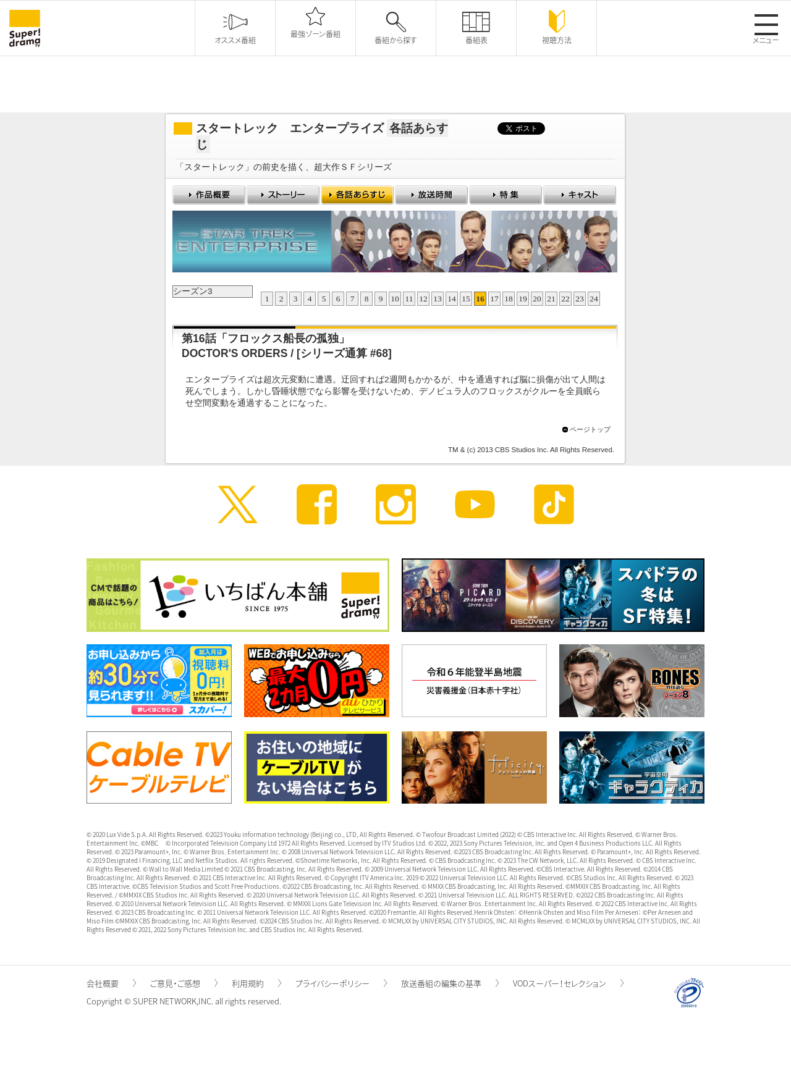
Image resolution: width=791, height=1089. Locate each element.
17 (494, 298)
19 (522, 298)
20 (537, 298)
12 (423, 298)
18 (508, 298)
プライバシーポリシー (341, 983)
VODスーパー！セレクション (568, 983)
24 (594, 298)
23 (579, 298)
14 (451, 298)
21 (551, 298)
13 (437, 298)
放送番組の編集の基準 (450, 983)
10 (395, 298)
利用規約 (256, 983)
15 (466, 298)
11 (409, 298)
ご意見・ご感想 (184, 983)
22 (565, 298)
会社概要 (111, 983)
